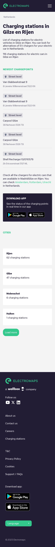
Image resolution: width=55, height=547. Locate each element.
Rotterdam (35, 182)
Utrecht (46, 182)
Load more (11, 332)
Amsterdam (21, 182)
